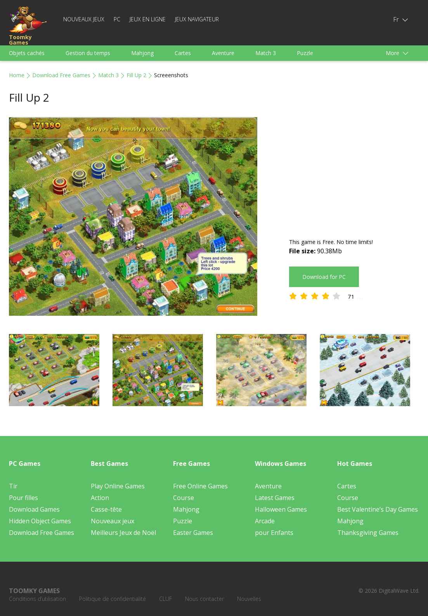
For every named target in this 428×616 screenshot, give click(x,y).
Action (100, 497)
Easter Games (193, 532)
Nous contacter (204, 598)
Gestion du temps (88, 53)
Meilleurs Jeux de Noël (123, 532)
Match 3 (265, 53)
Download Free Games (61, 75)
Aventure (223, 53)
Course (183, 497)
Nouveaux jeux (83, 19)
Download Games (34, 509)
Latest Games (275, 497)
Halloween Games (281, 509)
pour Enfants (274, 532)
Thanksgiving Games (368, 532)
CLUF (165, 598)
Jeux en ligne (148, 19)
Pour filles (23, 497)
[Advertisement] (354, 171)
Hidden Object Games (40, 521)
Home (16, 75)
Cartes (183, 53)
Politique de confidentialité (112, 598)
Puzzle (305, 53)
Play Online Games (118, 486)
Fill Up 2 (136, 75)
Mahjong (142, 53)
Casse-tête (106, 509)
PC (117, 19)
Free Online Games (200, 486)
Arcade (265, 521)
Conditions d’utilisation (37, 598)
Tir (13, 486)
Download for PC (324, 276)
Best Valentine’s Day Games (377, 509)
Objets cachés (27, 53)
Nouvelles (249, 598)
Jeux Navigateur (197, 19)
